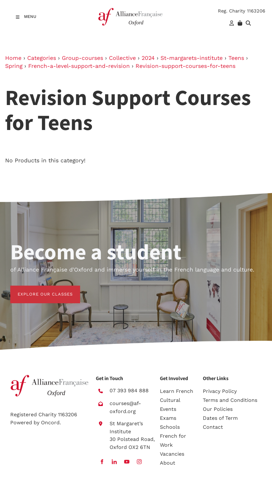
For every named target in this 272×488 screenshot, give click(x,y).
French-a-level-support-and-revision (79, 66)
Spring (13, 66)
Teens (236, 58)
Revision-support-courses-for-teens (185, 66)
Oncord (50, 422)
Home (13, 58)
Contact (213, 427)
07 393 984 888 (129, 390)
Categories (41, 58)
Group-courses (82, 58)
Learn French (176, 391)
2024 (148, 58)
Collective (122, 58)
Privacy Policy (220, 391)
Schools (170, 427)
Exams (168, 418)
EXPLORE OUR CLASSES (37, 289)
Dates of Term (220, 418)
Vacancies (172, 454)
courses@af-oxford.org (125, 407)
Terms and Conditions (230, 400)
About (167, 463)
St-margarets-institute (192, 58)
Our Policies (218, 409)
